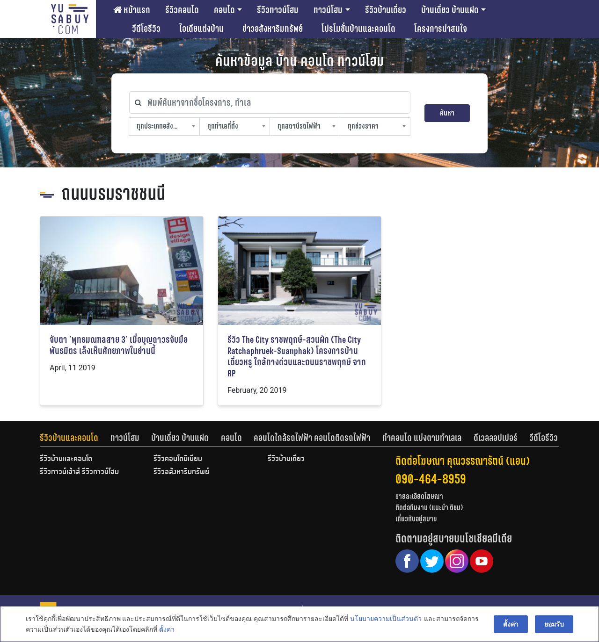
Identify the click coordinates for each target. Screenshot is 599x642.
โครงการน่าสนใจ (440, 28)
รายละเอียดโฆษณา (419, 496)
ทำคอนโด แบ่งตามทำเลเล (421, 437)
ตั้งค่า (167, 630)
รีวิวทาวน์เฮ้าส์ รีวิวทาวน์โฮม (79, 472)
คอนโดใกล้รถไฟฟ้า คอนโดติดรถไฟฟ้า (312, 437)
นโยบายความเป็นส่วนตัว (386, 619)
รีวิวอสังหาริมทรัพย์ (181, 472)
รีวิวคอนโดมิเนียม (177, 459)
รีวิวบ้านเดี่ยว (385, 9)
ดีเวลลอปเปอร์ (496, 437)
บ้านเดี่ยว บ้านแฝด (450, 9)
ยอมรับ (554, 624)
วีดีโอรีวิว (146, 28)
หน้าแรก (131, 9)
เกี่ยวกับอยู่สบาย (416, 518)
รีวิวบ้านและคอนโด (69, 437)
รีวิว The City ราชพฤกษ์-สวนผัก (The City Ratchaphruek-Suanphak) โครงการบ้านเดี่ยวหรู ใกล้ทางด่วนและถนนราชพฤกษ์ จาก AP (296, 356)
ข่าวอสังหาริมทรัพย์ (272, 28)
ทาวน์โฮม (328, 9)
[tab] (75, 437)
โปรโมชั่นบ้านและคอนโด (358, 28)
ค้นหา (447, 113)
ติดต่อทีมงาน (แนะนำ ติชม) (429, 507)
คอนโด (224, 9)
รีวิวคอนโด (182, 9)
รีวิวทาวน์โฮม (278, 9)
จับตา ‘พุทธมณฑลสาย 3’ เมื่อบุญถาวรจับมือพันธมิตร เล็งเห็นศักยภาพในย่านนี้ (119, 345)
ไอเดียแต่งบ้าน (201, 28)
